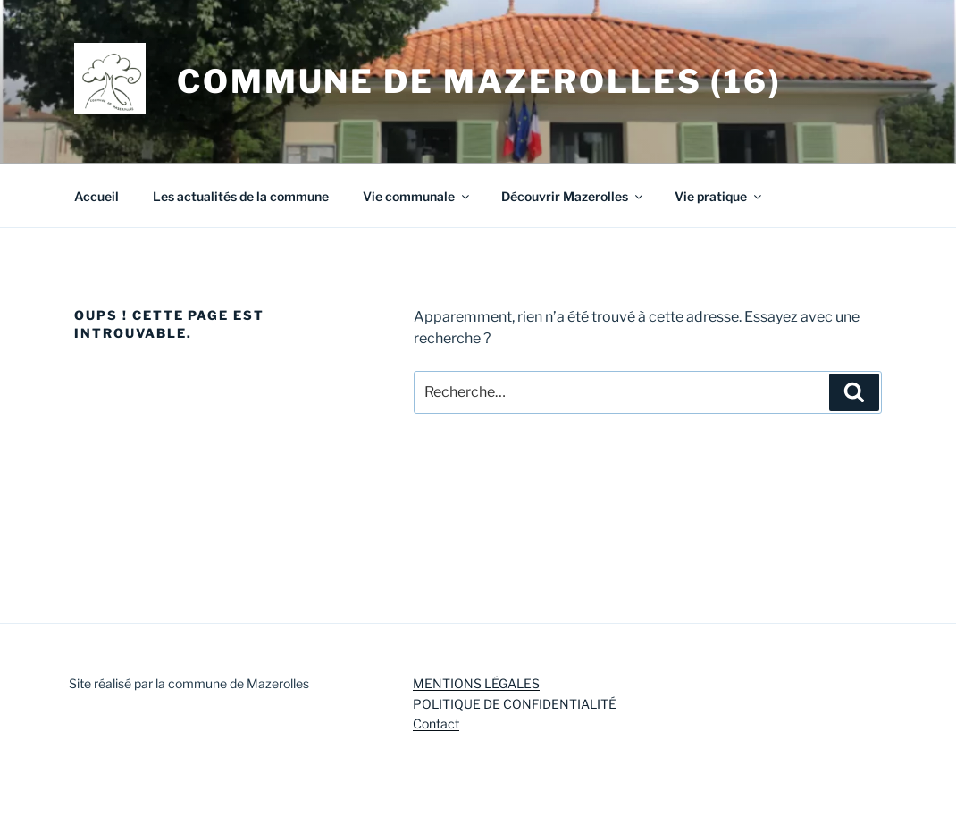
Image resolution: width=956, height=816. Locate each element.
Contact (436, 723)
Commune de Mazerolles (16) (479, 81)
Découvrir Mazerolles (573, 196)
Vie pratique (719, 196)
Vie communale (417, 196)
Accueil (96, 196)
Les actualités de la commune (241, 196)
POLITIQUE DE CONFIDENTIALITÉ (514, 703)
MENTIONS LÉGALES (476, 683)
